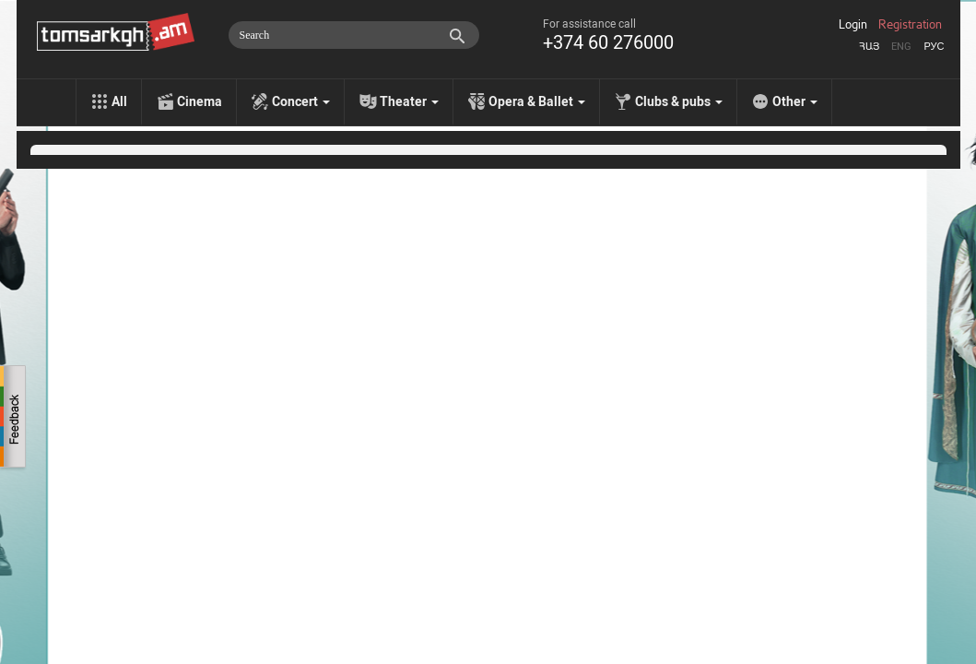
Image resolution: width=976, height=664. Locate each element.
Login (853, 25)
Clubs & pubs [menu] (679, 101)
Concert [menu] (301, 101)
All (119, 101)
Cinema (199, 101)
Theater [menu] (409, 101)
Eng (901, 47)
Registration (910, 25)
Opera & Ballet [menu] (536, 101)
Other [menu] (794, 101)
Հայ (869, 47)
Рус (933, 47)
